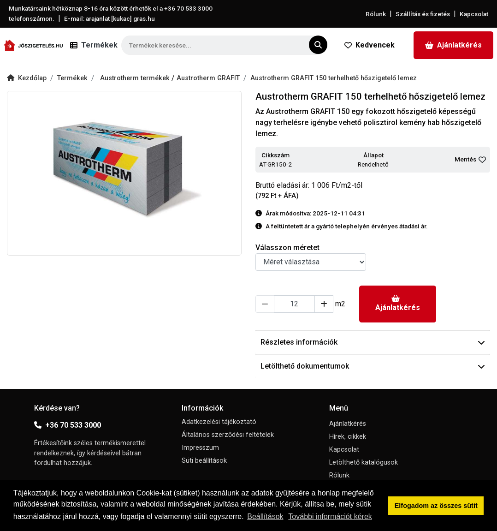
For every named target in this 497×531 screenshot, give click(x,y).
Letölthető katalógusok (363, 462)
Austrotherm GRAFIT (208, 78)
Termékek (72, 78)
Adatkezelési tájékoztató (219, 422)
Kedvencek (369, 45)
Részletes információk (372, 342)
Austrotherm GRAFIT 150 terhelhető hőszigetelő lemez (333, 78)
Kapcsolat (474, 14)
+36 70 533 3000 (67, 425)
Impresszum (200, 448)
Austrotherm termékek (136, 78)
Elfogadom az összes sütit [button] (436, 505)
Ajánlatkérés (453, 45)
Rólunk (376, 14)
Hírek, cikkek (347, 437)
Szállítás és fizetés (423, 14)
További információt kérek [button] (330, 516)
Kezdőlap (27, 78)
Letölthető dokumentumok (372, 366)
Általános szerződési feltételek (228, 435)
